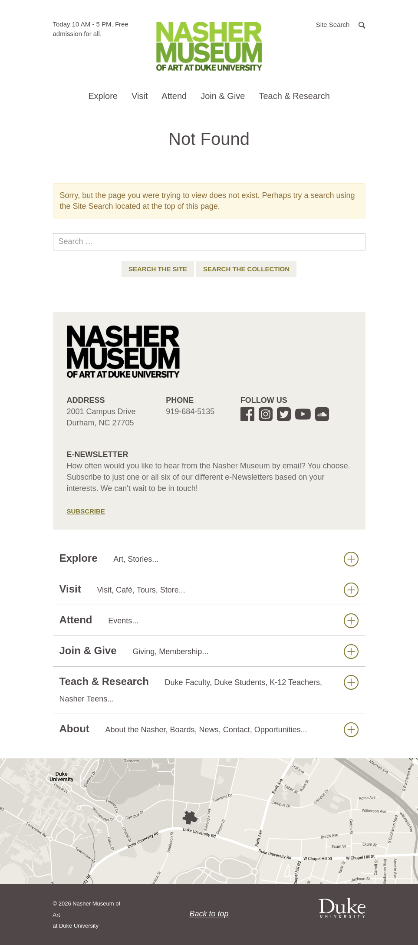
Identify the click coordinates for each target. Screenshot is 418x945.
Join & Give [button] (223, 96)
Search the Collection (246, 269)
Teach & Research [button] (294, 96)
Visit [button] (140, 96)
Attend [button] (174, 96)
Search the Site (157, 269)
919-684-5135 (190, 411)
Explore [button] (103, 96)
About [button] (209, 729)
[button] (340, 24)
